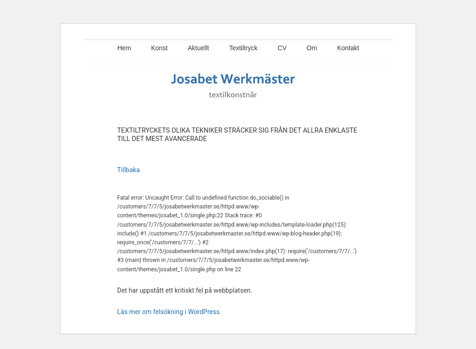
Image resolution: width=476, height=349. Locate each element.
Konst (159, 48)
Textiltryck (243, 48)
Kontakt (348, 48)
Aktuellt (198, 48)
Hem (124, 48)
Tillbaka (128, 170)
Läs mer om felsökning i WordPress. (169, 311)
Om (312, 48)
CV (282, 48)
